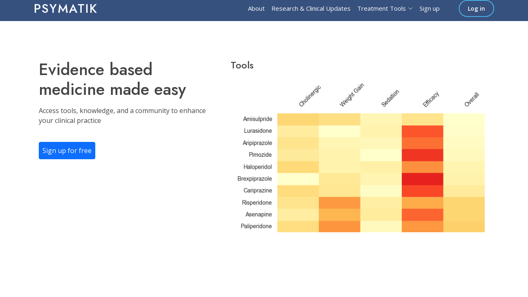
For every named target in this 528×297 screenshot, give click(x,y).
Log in (476, 8)
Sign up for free (67, 150)
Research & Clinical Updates (311, 8)
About (256, 8)
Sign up (430, 8)
